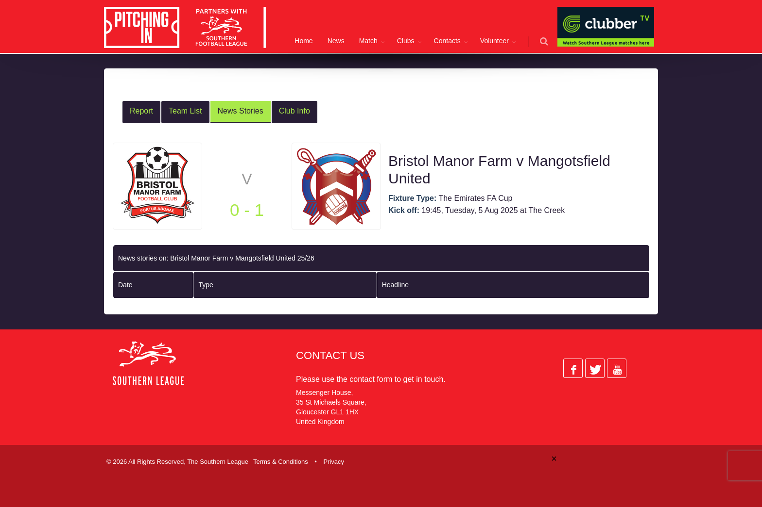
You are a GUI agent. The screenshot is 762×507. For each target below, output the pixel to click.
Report (141, 109)
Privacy (333, 460)
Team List (185, 109)
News (336, 41)
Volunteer (494, 41)
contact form (370, 378)
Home (303, 41)
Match (368, 41)
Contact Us (330, 354)
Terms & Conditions (280, 460)
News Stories (240, 109)
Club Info (294, 109)
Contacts (447, 41)
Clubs (406, 41)
